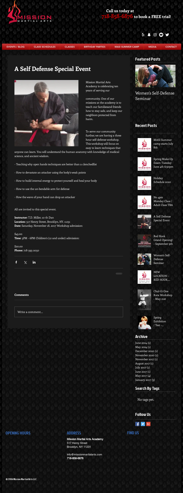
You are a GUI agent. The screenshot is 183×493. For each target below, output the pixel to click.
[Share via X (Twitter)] (25, 262)
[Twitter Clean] (167, 35)
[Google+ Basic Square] (148, 424)
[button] (44, 47)
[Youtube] (161, 35)
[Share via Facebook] (16, 262)
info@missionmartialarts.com (84, 454)
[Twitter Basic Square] (143, 424)
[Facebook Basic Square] (137, 424)
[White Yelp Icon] (143, 35)
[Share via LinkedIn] (34, 262)
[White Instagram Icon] (155, 35)
